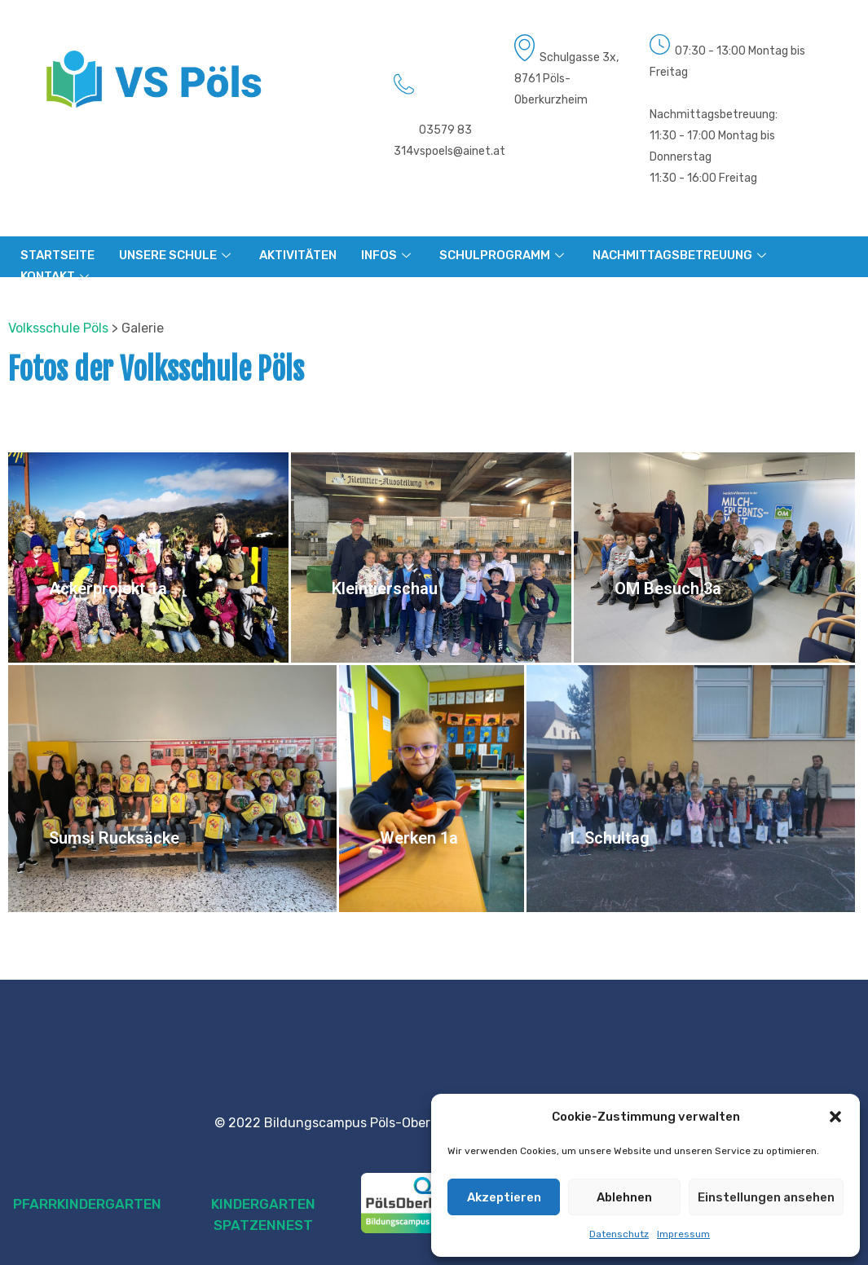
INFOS (388, 255)
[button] (835, 1117)
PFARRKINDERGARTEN (87, 1204)
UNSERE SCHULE (177, 255)
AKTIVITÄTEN (298, 255)
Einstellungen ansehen (766, 1197)
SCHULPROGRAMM (503, 255)
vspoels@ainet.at (459, 151)
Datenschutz (619, 1234)
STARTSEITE (57, 255)
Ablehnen (624, 1197)
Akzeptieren (504, 1197)
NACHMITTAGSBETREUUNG (681, 255)
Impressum (683, 1234)
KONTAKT (56, 276)
